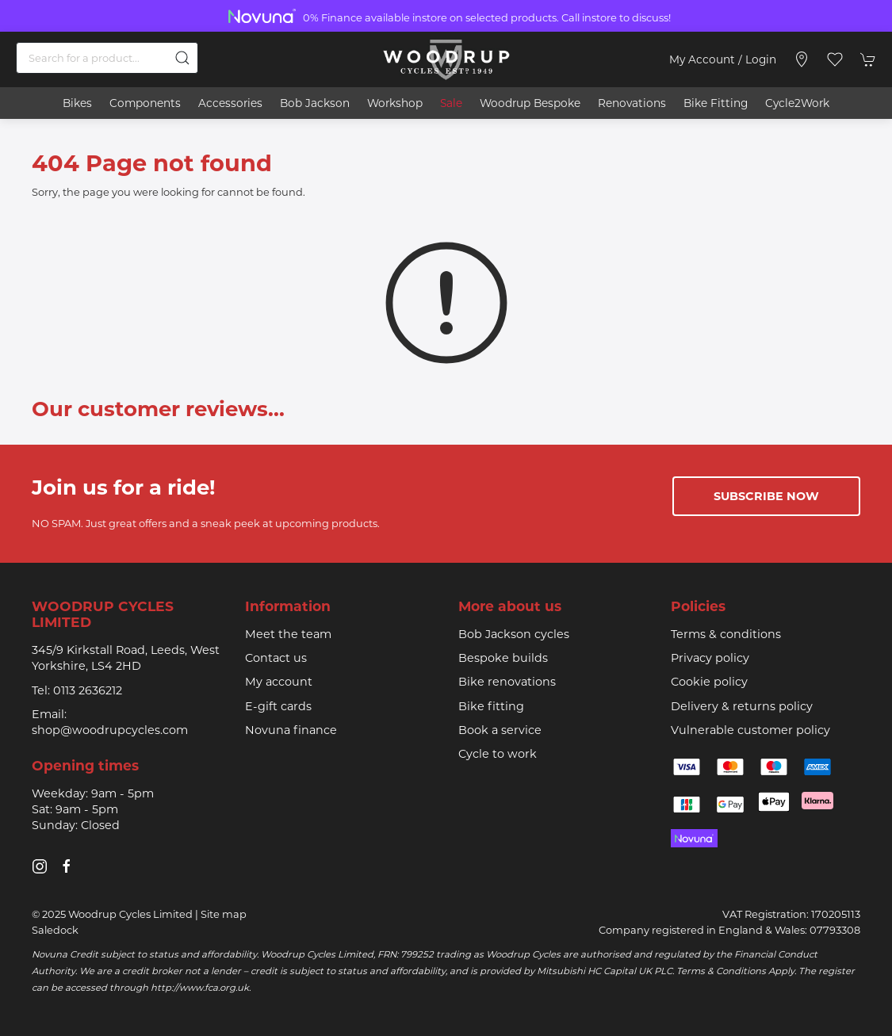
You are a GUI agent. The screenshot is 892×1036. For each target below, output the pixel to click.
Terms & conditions (726, 634)
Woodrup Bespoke (530, 103)
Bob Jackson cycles (513, 634)
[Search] (107, 58)
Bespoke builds (503, 658)
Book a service (500, 730)
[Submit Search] (182, 58)
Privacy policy (710, 658)
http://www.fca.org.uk (200, 987)
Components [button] (145, 103)
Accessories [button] (230, 103)
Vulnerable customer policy (750, 730)
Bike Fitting (715, 103)
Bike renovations (507, 682)
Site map (224, 914)
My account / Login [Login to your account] (722, 59)
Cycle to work (497, 754)
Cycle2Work (797, 103)
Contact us (276, 658)
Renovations (632, 103)
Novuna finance (291, 730)
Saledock (55, 929)
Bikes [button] (77, 103)
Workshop (395, 103)
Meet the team (288, 634)
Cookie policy (709, 682)
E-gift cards (278, 706)
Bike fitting (491, 706)
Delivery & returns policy (742, 706)
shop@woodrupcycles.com (110, 730)
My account (278, 682)
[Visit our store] (802, 59)
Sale (451, 103)
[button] (835, 59)
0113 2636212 (87, 690)
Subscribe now (766, 496)
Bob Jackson (315, 103)
